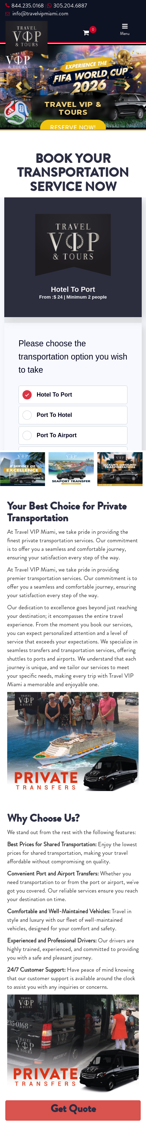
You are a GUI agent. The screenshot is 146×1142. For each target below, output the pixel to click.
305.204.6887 (67, 6)
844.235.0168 (24, 6)
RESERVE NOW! (73, 128)
